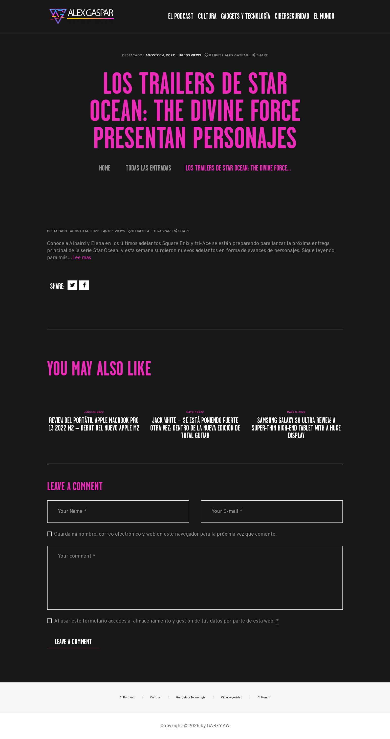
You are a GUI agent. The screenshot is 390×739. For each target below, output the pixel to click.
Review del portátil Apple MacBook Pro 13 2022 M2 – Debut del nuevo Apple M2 (94, 424)
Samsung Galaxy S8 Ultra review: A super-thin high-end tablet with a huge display (296, 428)
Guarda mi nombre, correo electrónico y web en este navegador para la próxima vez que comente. (165, 534)
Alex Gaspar (237, 55)
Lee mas (81, 258)
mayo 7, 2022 (195, 412)
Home (104, 168)
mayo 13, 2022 (296, 412)
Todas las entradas (148, 168)
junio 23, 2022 (94, 412)
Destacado (132, 55)
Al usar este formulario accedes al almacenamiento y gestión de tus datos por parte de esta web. (166, 621)
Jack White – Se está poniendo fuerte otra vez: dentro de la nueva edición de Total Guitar (195, 428)
